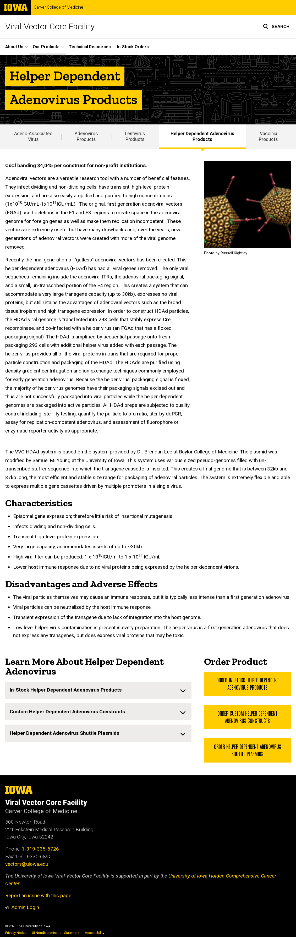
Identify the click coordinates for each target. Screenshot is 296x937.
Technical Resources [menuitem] (90, 46)
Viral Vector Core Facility (50, 26)
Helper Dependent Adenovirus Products (202, 136)
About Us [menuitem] (14, 46)
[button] (276, 26)
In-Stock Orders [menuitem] (133, 46)
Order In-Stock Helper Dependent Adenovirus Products (247, 684)
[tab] (98, 690)
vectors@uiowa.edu (26, 864)
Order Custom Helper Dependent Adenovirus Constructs (247, 717)
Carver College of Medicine (58, 7)
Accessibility (94, 933)
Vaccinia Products (268, 136)
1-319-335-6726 (40, 849)
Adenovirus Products (86, 136)
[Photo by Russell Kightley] (247, 204)
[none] (98, 690)
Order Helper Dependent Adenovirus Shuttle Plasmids (247, 750)
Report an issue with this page (38, 895)
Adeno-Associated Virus (33, 136)
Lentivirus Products (135, 136)
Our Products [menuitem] (46, 46)
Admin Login (25, 907)
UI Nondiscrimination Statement (55, 933)
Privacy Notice (15, 933)
